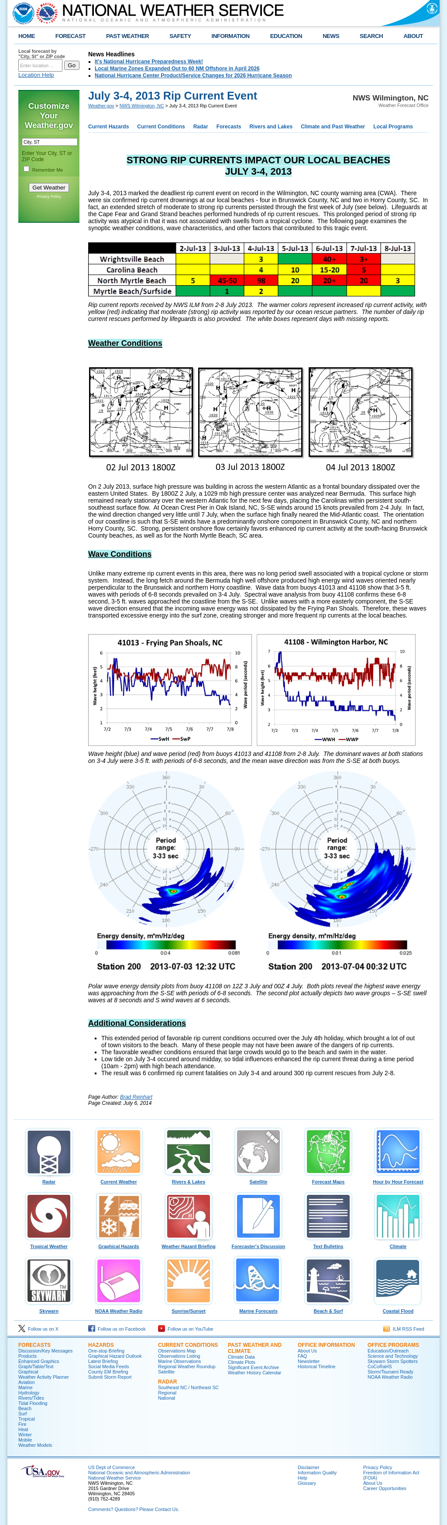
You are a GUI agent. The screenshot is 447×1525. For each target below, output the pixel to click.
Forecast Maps (328, 1179)
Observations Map (177, 1350)
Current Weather (118, 1179)
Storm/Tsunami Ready (390, 1371)
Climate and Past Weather (333, 127)
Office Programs (393, 1345)
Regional (167, 1392)
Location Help (36, 75)
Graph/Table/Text (36, 1366)
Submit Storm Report (110, 1377)
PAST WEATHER (127, 36)
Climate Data (241, 1356)
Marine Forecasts (258, 1309)
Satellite (258, 1179)
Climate (398, 1244)
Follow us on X (38, 1329)
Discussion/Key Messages (45, 1350)
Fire (22, 1424)
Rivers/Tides (31, 1398)
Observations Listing (179, 1356)
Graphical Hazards (118, 1244)
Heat (23, 1429)
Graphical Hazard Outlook (115, 1356)
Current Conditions (161, 127)
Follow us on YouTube (185, 1329)
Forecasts (229, 127)
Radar (200, 127)
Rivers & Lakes (188, 1179)
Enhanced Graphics (38, 1361)
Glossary (307, 1483)
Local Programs (393, 127)
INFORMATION (231, 36)
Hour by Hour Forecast (398, 1179)
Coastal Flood (398, 1309)
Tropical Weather (48, 1244)
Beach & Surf (328, 1309)
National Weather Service (114, 1477)
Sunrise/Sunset (188, 1309)
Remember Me (47, 170)
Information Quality (317, 1472)
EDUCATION (286, 36)
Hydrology (28, 1392)
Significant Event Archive (253, 1367)
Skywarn (48, 1309)
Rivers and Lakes (270, 127)
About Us (307, 1350)
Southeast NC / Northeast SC (188, 1387)
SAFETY (180, 36)
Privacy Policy (49, 196)
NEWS (331, 36)
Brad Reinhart (136, 1097)
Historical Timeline (316, 1366)
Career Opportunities (384, 1488)
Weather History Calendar (254, 1372)
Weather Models (35, 1445)
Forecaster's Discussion (258, 1244)
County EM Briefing (108, 1371)
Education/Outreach (388, 1350)
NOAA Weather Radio (118, 1309)
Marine (25, 1387)
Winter (25, 1434)
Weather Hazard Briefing (188, 1244)
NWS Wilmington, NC (142, 105)
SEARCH (371, 36)
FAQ (302, 1356)
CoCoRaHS (380, 1366)
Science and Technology (393, 1356)
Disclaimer (309, 1467)
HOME (26, 36)
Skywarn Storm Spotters (393, 1361)
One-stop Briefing (106, 1350)
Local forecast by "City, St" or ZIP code (41, 53)
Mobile (25, 1439)
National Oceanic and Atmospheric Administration (139, 1472)
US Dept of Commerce (111, 1467)
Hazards (101, 1345)
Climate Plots (241, 1362)
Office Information (326, 1345)
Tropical (26, 1418)
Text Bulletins (328, 1244)
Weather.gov (101, 105)
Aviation (26, 1382)
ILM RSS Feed (403, 1329)
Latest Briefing (103, 1361)
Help (302, 1477)
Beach (24, 1408)
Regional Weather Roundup (186, 1366)
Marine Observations (179, 1361)
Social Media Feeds (108, 1366)
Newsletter (309, 1361)
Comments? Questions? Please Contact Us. (133, 1509)
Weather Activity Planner (43, 1377)
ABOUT (413, 36)
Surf (22, 1413)
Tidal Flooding (33, 1403)
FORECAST (70, 36)
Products (27, 1356)
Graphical (28, 1371)
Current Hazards (108, 127)
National (166, 1398)
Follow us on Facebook (117, 1329)
